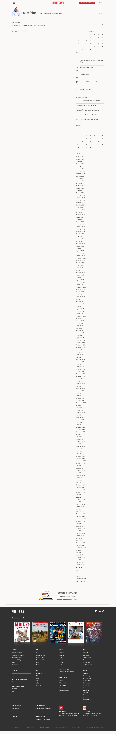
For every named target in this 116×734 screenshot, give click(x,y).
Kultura (61, 650)
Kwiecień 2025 (80, 186)
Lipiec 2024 (79, 208)
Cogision (60, 727)
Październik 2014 (81, 491)
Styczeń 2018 (80, 396)
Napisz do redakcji (16, 711)
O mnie (100, 14)
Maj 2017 (78, 416)
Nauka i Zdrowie (63, 678)
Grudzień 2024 (80, 196)
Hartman (86, 656)
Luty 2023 (79, 249)
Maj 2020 (79, 329)
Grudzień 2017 (80, 399)
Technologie (62, 686)
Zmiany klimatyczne (65, 688)
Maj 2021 (78, 300)
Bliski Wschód (40, 660)
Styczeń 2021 (80, 309)
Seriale (61, 660)
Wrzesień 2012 (80, 551)
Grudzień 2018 (80, 370)
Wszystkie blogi (87, 665)
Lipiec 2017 (79, 411)
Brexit (37, 653)
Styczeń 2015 (80, 483)
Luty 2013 (79, 539)
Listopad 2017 (80, 401)
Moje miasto (86, 684)
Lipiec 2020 (79, 324)
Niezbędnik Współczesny (19, 660)
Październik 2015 (81, 462)
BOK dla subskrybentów (18, 714)
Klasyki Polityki (87, 681)
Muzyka (61, 656)
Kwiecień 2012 (80, 563)
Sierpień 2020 (80, 322)
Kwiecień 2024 (80, 215)
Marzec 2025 (80, 189)
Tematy (85, 696)
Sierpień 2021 (80, 293)
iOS (60, 712)
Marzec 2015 (80, 478)
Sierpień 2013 (80, 524)
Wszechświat (63, 684)
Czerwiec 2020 (80, 326)
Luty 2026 (79, 162)
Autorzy (85, 693)
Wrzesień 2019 (80, 348)
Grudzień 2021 (80, 283)
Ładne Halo (64, 727)
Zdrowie (61, 681)
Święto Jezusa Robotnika (91, 101)
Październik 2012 (81, 548)
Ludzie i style (87, 677)
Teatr (60, 665)
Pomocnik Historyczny (18, 656)
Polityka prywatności (41, 711)
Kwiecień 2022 (80, 273)
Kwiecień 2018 (80, 389)
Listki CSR (38, 686)
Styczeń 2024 (80, 223)
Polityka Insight (30, 727)
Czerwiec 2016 (80, 442)
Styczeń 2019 (80, 367)
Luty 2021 (79, 307)
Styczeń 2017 (80, 425)
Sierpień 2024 (80, 206)
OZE (37, 681)
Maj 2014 (78, 503)
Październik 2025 (81, 172)
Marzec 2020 (80, 334)
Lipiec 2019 (79, 353)
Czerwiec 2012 (80, 558)
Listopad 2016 (80, 430)
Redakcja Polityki (16, 706)
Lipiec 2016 (79, 440)
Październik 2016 (81, 433)
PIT (37, 677)
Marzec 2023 (80, 247)
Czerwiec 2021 (80, 297)
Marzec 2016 (80, 449)
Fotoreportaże (87, 688)
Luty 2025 (79, 191)
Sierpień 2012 (80, 553)
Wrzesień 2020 (80, 319)
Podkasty (86, 686)
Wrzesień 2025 (80, 174)
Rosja (37, 663)
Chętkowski (86, 663)
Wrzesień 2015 (80, 464)
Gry (60, 668)
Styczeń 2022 (80, 281)
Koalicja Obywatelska (18, 687)
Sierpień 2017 (80, 408)
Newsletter (78, 611)
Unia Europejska (40, 656)
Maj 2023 (79, 242)
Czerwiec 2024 (80, 211)
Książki (61, 653)
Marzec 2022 (80, 276)
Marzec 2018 (80, 392)
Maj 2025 (79, 184)
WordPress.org (80, 582)
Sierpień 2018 (80, 379)
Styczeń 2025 (80, 194)
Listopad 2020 (80, 314)
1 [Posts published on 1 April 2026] (86, 38)
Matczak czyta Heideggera (89, 106)
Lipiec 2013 (79, 527)
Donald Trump (40, 658)
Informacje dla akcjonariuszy (43, 720)
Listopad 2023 (80, 227)
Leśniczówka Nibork (44, 727)
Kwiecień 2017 (80, 418)
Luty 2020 (79, 336)
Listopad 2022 (80, 256)
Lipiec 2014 (79, 498)
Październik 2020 (81, 317)
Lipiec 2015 (79, 469)
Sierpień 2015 (80, 466)
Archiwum (86, 691)
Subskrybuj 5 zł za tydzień (67, 600)
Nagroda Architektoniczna (66, 672)
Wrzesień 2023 (80, 232)
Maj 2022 (79, 271)
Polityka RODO (39, 714)
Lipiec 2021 (79, 295)
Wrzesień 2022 (80, 261)
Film (60, 658)
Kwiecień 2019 (80, 360)
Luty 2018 (79, 394)
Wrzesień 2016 (80, 435)
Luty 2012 (79, 568)
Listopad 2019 (80, 343)
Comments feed (81, 579)
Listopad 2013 (80, 517)
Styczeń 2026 (80, 165)
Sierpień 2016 (80, 437)
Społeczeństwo (87, 679)
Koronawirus (15, 671)
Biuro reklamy (15, 709)
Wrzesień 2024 (80, 203)
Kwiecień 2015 (80, 476)
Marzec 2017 (80, 421)
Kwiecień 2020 (80, 331)
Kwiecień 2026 (80, 157)
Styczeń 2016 (80, 454)
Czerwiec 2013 (80, 529)
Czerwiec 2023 (80, 239)
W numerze (14, 650)
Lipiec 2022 (79, 266)
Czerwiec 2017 (80, 413)
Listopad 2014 (80, 488)
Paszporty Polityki (64, 670)
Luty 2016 (79, 452)
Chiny (37, 665)
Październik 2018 (81, 375)
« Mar (77, 53)
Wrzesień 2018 (80, 377)
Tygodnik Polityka (17, 653)
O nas (84, 698)
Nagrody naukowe (64, 691)
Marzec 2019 (80, 363)
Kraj (13, 676)
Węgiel (37, 679)
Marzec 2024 (80, 218)
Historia (85, 674)
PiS (13, 682)
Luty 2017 (79, 423)
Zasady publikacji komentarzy (43, 709)
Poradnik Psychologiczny (19, 658)
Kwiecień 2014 (80, 505)
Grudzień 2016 (80, 428)
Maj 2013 (79, 532)
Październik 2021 (81, 288)
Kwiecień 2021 (80, 302)
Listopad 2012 (80, 546)
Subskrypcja (88, 611)
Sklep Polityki (87, 700)
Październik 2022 (81, 259)
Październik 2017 (81, 404)
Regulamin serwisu (40, 706)
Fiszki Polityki (86, 712)
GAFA (37, 684)
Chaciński (86, 660)
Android (64, 712)
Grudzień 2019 (80, 341)
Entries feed (79, 577)
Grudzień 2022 (80, 254)
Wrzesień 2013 (80, 522)
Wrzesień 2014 (80, 493)
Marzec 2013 (80, 536)
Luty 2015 (79, 481)
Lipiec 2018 (79, 382)
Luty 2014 (79, 510)
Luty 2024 (79, 220)
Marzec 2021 (80, 305)
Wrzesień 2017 (80, 406)
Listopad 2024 (80, 198)
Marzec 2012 (80, 565)
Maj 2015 (78, 474)
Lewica (14, 685)
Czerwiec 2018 (80, 384)
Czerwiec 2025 (80, 182)
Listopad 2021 (80, 285)
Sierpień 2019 (80, 351)
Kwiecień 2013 (80, 534)
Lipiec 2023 (79, 237)
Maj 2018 (79, 387)
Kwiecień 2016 (80, 447)
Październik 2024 (81, 201)
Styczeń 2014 (80, 512)
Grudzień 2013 (80, 515)
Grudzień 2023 (80, 225)
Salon (13, 663)
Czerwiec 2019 (80, 355)
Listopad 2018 (80, 372)
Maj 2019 (79, 358)
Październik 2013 (81, 519)
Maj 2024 (79, 213)
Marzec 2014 (80, 507)
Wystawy (62, 663)
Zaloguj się (79, 575)
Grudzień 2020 (80, 312)
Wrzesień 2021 (80, 290)
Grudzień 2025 (80, 167)
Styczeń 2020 (80, 338)
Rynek (37, 671)
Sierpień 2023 (80, 235)
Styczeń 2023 (80, 252)
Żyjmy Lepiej (15, 665)
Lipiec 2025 (79, 179)
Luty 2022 (79, 278)
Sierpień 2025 (80, 177)
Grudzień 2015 (80, 457)
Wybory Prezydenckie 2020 (19, 680)
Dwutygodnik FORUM (16, 727)
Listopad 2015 (80, 459)
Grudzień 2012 (80, 544)
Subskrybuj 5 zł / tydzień (87, 2)
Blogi (84, 650)
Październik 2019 (81, 346)
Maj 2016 (79, 445)
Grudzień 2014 (80, 486)
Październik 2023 (81, 230)
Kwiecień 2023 (80, 244)
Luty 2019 (79, 365)
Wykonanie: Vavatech (76, 727)
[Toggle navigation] (14, 3)
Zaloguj (101, 2)
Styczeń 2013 (80, 541)
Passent (85, 653)
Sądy (13, 692)
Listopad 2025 (80, 169)
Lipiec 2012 (79, 556)
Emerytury (39, 674)
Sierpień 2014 (80, 495)
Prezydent (14, 689)
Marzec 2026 (80, 160)
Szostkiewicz (87, 658)
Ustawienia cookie (40, 717)
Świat (37, 650)
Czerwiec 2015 (80, 471)
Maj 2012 (78, 561)
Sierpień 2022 (80, 264)
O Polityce (14, 717)
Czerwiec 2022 (80, 268)
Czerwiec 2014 (80, 500)
